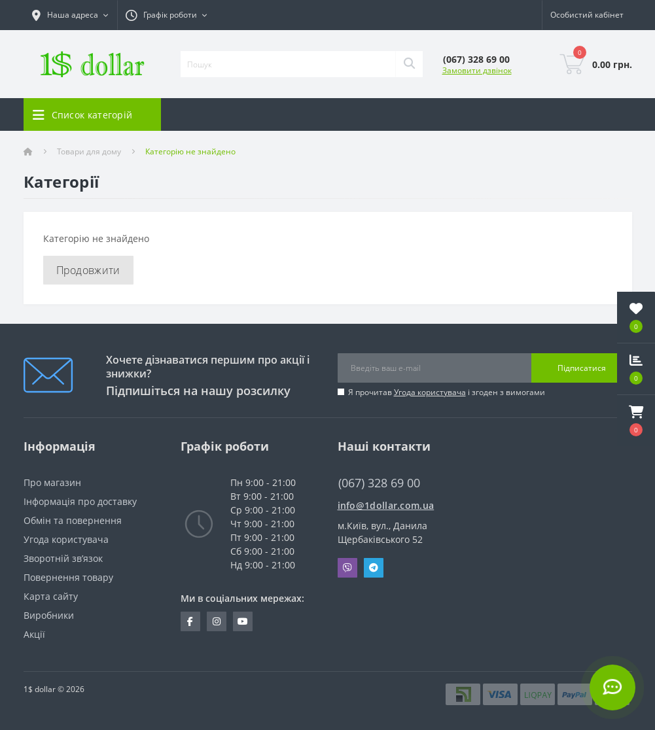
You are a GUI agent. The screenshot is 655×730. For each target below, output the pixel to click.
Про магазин (52, 482)
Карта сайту (51, 596)
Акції (34, 634)
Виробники (49, 615)
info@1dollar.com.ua (386, 505)
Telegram (373, 567)
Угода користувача (430, 392)
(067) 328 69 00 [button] (379, 483)
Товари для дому (89, 151)
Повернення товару (68, 577)
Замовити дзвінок (477, 70)
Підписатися (582, 368)
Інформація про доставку (80, 501)
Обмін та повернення (73, 520)
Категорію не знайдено (190, 151)
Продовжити (88, 270)
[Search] (409, 64)
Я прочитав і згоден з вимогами (446, 392)
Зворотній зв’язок (63, 558)
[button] (636, 420)
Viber (347, 567)
